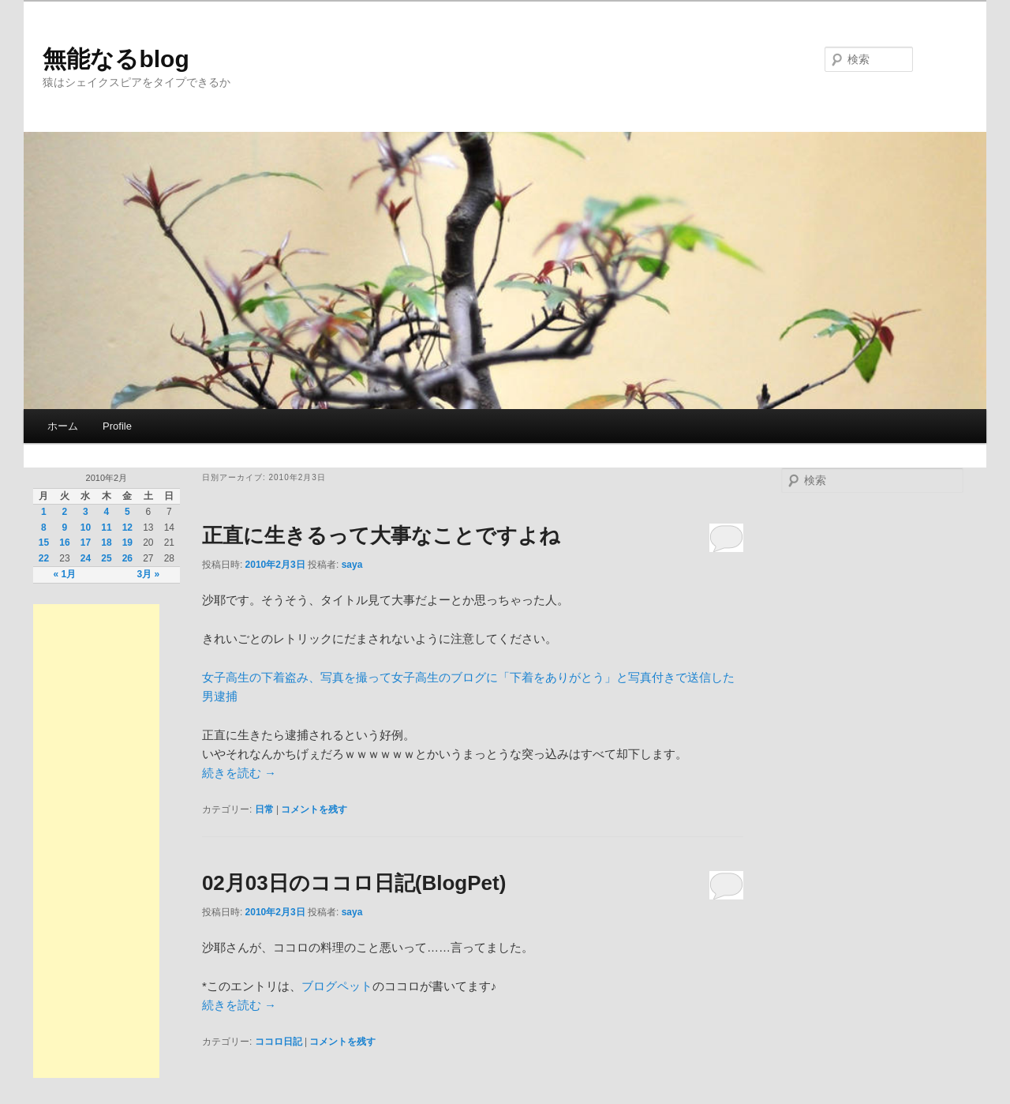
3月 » (148, 574)
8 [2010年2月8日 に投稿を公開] (44, 527)
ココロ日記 (278, 1041)
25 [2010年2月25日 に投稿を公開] (106, 558)
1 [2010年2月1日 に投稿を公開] (44, 511)
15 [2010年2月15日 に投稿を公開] (44, 542)
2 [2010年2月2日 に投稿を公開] (65, 511)
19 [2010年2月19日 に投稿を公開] (127, 542)
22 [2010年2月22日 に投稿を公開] (44, 558)
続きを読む (239, 772)
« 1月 (65, 574)
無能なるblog (116, 59)
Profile (117, 426)
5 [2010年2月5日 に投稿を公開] (127, 511)
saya (352, 564)
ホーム (62, 426)
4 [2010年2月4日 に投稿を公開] (107, 511)
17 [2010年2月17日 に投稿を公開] (85, 542)
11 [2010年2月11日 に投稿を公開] (106, 527)
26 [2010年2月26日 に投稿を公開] (127, 558)
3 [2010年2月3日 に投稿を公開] (85, 511)
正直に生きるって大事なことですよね (381, 535)
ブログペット (336, 986)
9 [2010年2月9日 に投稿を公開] (65, 527)
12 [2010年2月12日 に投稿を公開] (127, 527)
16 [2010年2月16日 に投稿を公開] (64, 542)
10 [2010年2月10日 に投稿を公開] (85, 527)
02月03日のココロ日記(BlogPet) (354, 883)
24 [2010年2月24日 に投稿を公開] (85, 558)
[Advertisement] (96, 841)
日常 (264, 809)
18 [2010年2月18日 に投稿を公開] (106, 542)
